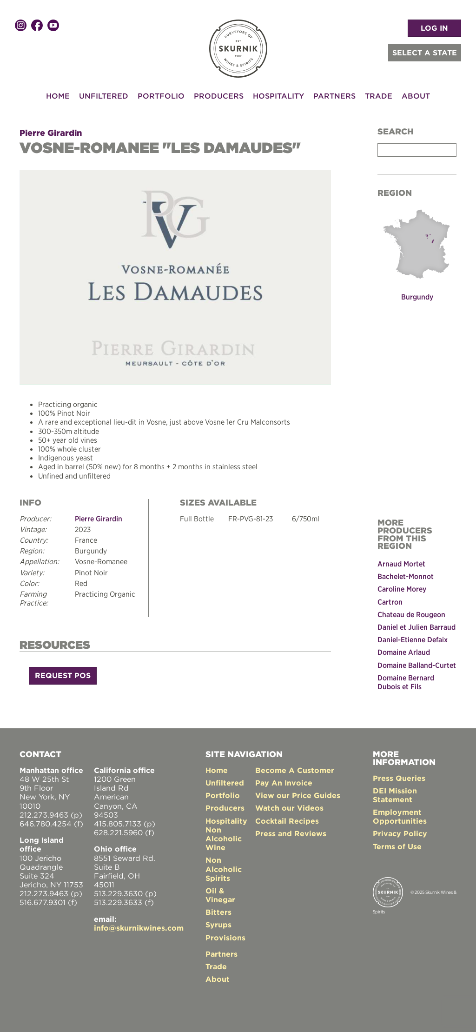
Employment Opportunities (400, 816)
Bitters (218, 912)
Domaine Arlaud (403, 652)
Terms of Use (397, 846)
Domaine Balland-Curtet (416, 664)
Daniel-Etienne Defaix (412, 639)
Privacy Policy (400, 833)
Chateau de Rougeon (411, 614)
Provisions (225, 937)
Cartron (390, 601)
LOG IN (434, 28)
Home (58, 95)
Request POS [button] (63, 675)
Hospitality (278, 95)
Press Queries (399, 777)
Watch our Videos (289, 807)
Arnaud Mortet (401, 563)
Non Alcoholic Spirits (223, 868)
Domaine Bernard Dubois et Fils (405, 682)
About (416, 95)
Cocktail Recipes (287, 820)
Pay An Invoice (283, 782)
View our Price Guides (297, 795)
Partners (334, 95)
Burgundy (417, 296)
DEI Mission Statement (395, 795)
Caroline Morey (401, 588)
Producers (219, 95)
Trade (378, 95)
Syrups (218, 924)
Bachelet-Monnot (405, 576)
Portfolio (161, 95)
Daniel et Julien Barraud (416, 627)
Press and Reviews (290, 833)
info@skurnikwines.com (139, 927)
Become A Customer (294, 770)
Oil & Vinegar (220, 895)
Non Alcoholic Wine (223, 838)
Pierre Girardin (51, 132)
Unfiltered (103, 95)
